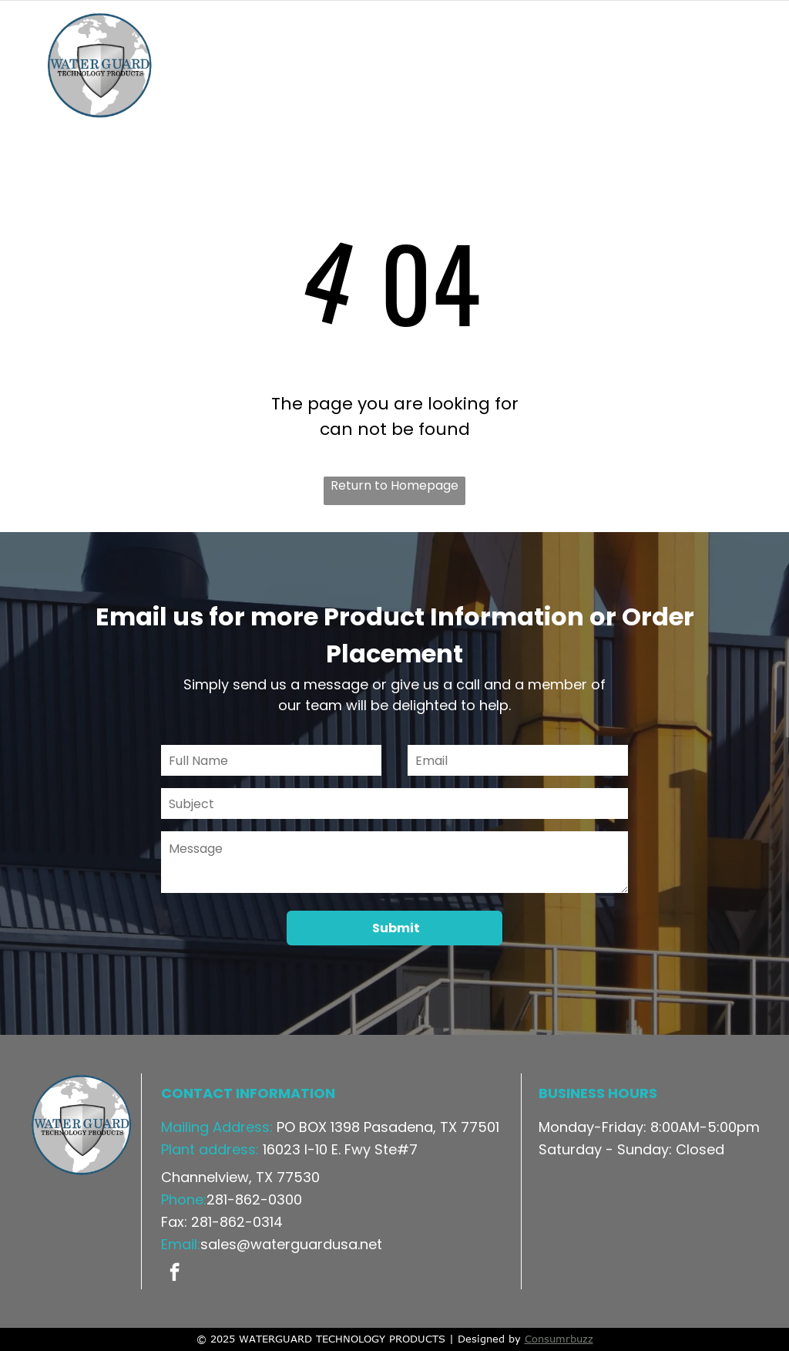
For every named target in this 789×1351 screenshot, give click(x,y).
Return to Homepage (394, 485)
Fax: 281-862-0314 (222, 1221)
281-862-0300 (254, 1199)
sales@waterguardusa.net (291, 1244)
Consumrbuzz (559, 1338)
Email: (180, 1244)
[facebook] (174, 1273)
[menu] (755, 66)
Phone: (183, 1199)
